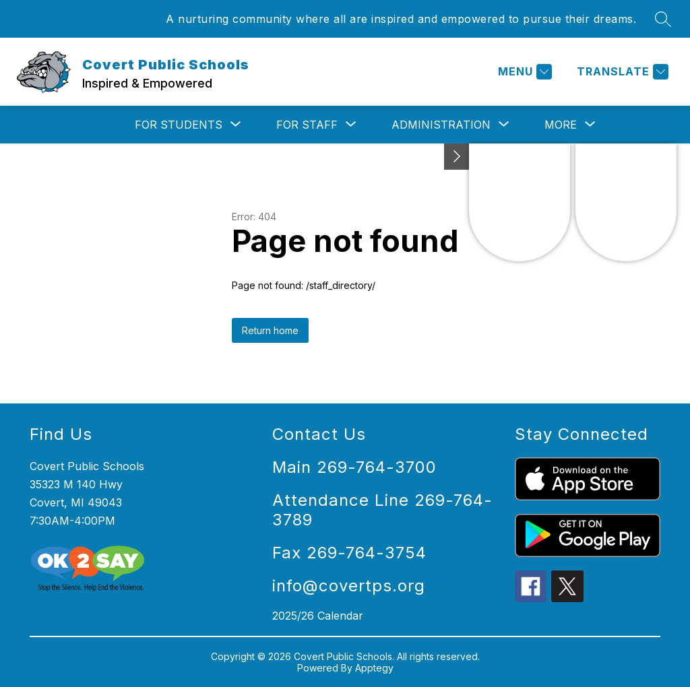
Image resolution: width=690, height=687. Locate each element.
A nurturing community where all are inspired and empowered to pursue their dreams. (401, 19)
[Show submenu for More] (560, 125)
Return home (270, 330)
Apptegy (374, 668)
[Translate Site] (620, 71)
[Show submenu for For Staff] (307, 125)
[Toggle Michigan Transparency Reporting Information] (457, 156)
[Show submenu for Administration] (441, 125)
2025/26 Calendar (317, 615)
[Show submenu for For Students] (178, 125)
